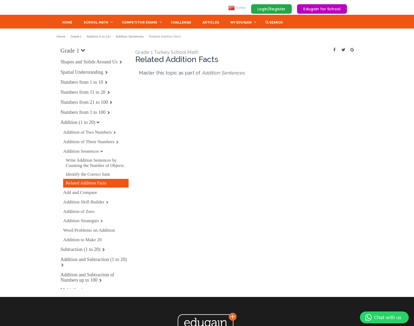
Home (67, 23)
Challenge (181, 23)
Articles (211, 23)
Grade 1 (75, 37)
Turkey (237, 8)
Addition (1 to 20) (98, 37)
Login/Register (271, 9)
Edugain (76, 7)
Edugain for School (322, 9)
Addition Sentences (130, 37)
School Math (96, 23)
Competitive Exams (139, 23)
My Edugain (241, 23)
